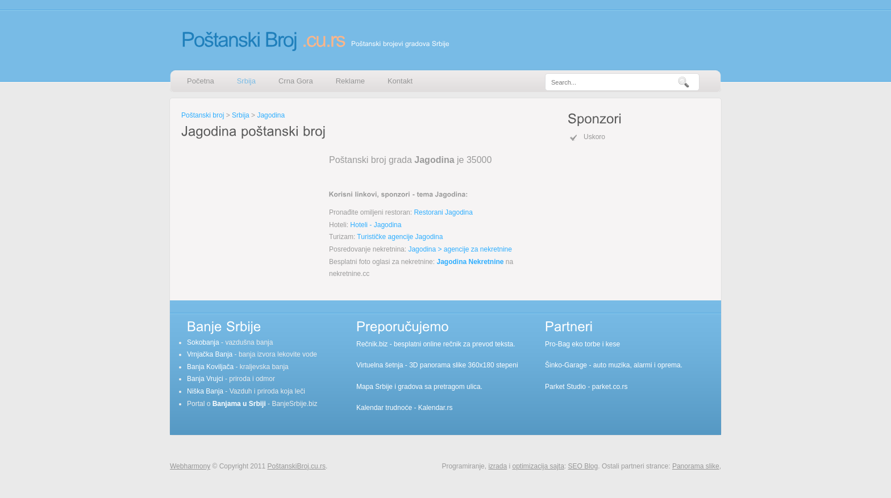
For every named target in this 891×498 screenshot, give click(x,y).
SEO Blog (583, 466)
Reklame (350, 81)
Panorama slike (695, 466)
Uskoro (594, 137)
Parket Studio (565, 387)
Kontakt (400, 81)
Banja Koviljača (210, 367)
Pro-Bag (557, 344)
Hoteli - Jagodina (375, 225)
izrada (497, 466)
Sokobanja (203, 342)
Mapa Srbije (374, 387)
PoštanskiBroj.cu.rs (296, 466)
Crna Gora (295, 81)
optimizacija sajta (538, 466)
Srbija (246, 81)
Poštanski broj (202, 115)
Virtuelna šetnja (379, 365)
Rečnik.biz (372, 344)
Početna (200, 81)
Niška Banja (205, 391)
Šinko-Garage (566, 365)
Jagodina (271, 115)
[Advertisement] (252, 212)
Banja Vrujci (205, 379)
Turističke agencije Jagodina (400, 237)
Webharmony (190, 466)
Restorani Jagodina (443, 212)
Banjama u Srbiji (239, 404)
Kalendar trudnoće (384, 408)
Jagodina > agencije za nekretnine (459, 249)
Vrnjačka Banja (209, 354)
